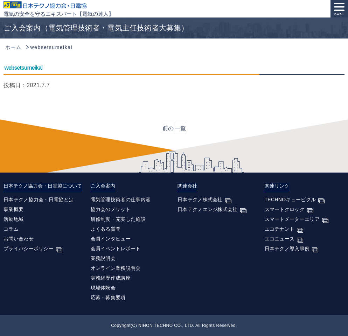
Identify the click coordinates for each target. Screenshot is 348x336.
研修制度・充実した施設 (118, 219)
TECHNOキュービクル (290, 199)
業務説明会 (103, 258)
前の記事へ (168, 129)
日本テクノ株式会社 (200, 199)
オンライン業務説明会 (116, 268)
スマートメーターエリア (292, 219)
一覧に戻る (180, 129)
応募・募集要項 (108, 297)
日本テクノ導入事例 (287, 248)
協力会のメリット (111, 209)
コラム (11, 229)
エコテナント (280, 229)
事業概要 (13, 209)
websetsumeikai (24, 68)
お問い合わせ (19, 238)
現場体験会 (103, 287)
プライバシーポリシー (29, 248)
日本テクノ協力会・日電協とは (39, 199)
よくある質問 (106, 229)
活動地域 (13, 219)
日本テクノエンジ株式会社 (208, 209)
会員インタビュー (111, 238)
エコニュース (280, 238)
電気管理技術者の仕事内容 (121, 199)
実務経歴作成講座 (111, 278)
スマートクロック (285, 209)
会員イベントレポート (116, 248)
